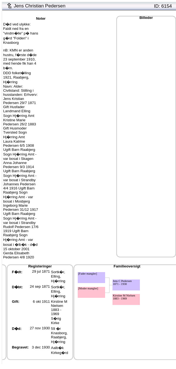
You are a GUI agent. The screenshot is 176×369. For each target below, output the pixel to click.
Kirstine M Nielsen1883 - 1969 (59, 307)
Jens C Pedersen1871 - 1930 (122, 282)
